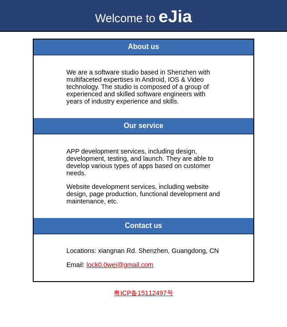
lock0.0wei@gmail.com (119, 264)
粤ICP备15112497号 (143, 293)
